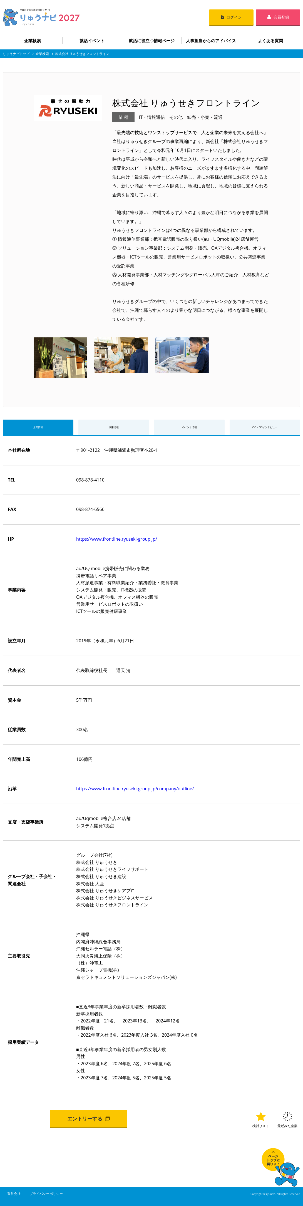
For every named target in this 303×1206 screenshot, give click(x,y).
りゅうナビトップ (16, 53)
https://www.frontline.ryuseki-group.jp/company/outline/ (135, 792)
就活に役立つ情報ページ (152, 40)
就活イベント (92, 40)
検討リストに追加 (170, 1121)
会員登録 (281, 17)
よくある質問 (270, 40)
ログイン (234, 17)
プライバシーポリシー (46, 1196)
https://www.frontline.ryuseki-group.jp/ (116, 542)
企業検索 (32, 40)
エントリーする (84, 1121)
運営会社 (14, 1196)
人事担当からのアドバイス (211, 40)
